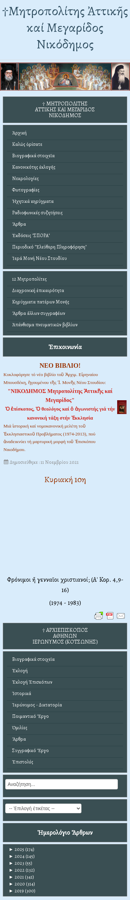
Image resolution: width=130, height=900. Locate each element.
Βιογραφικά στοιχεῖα (33, 155)
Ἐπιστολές (22, 762)
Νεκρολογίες (25, 178)
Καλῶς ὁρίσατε (27, 144)
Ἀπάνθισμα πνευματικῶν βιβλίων (45, 324)
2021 (16, 877)
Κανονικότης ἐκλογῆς (33, 167)
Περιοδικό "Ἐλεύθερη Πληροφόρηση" (49, 247)
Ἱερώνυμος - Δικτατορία (37, 705)
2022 (17, 870)
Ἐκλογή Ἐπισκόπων (32, 682)
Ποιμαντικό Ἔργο (30, 716)
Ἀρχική (19, 133)
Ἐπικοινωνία (65, 347)
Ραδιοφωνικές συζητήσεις (37, 212)
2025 (16, 849)
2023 (16, 863)
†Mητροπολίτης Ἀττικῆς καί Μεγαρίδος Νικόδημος (65, 27)
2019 (16, 891)
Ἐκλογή (20, 670)
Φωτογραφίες (26, 190)
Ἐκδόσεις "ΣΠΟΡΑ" (31, 235)
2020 (17, 884)
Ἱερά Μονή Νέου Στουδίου (39, 258)
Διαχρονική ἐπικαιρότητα (38, 290)
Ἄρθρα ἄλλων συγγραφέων (38, 313)
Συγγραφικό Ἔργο (30, 750)
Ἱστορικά (21, 693)
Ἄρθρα (19, 224)
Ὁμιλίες (19, 727)
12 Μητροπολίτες (29, 279)
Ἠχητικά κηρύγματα (33, 201)
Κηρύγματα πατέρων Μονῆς (40, 302)
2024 (17, 856)
